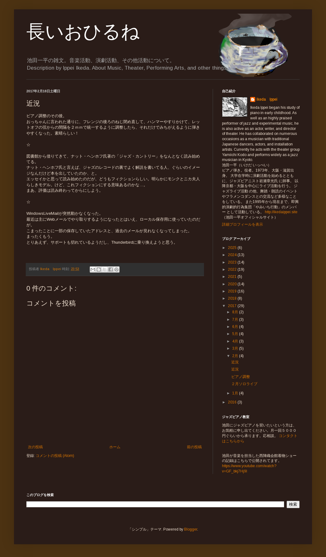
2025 (233, 248)
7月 (235, 319)
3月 (235, 348)
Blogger (190, 529)
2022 (233, 269)
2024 (233, 255)
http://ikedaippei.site (281, 212)
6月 (235, 327)
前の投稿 (194, 447)
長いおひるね (83, 31)
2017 (233, 306)
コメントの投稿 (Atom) (55, 455)
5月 (235, 334)
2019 (233, 291)
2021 (233, 276)
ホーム (114, 447)
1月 (235, 393)
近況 (235, 362)
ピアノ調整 (240, 377)
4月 (235, 341)
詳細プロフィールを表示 (242, 224)
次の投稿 (35, 447)
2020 (233, 284)
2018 (233, 298)
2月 (235, 356)
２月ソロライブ (244, 384)
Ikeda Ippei (266, 99)
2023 (233, 262)
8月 (235, 312)
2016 (233, 402)
